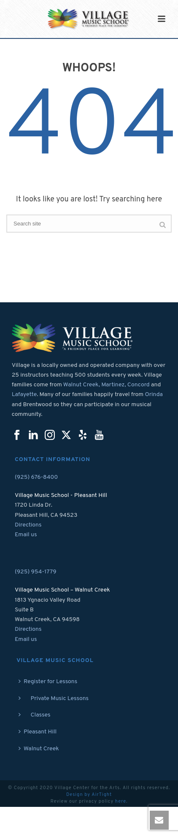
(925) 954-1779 (36, 571)
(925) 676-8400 (36, 477)
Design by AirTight (89, 795)
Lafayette (24, 394)
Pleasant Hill (38, 732)
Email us (26, 534)
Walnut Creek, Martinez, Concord (106, 384)
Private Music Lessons (54, 698)
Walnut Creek (39, 748)
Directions (28, 525)
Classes (35, 715)
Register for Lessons (48, 681)
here (120, 801)
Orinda (154, 394)
